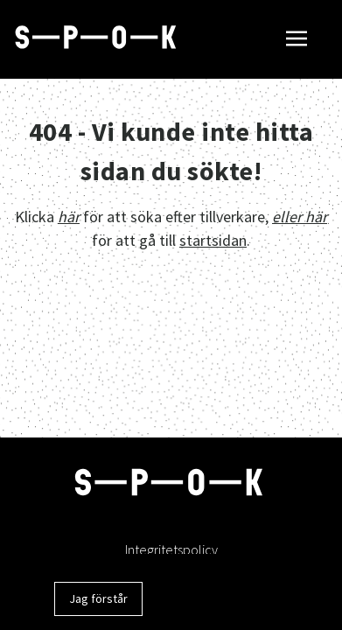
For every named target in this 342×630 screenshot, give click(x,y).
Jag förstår (98, 598)
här (69, 216)
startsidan (213, 240)
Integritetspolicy (171, 549)
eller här (299, 216)
